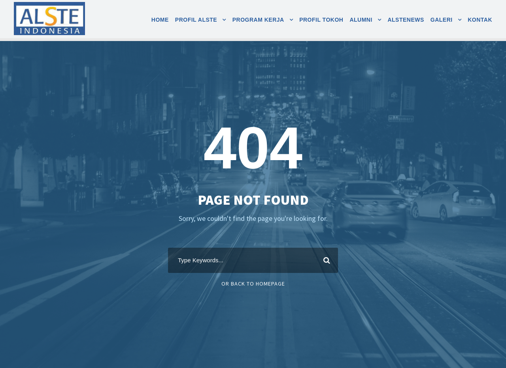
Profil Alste (196, 20)
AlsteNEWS (405, 20)
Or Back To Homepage (253, 283)
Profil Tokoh (321, 20)
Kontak (480, 20)
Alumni (360, 20)
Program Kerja (258, 20)
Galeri (441, 20)
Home (160, 20)
